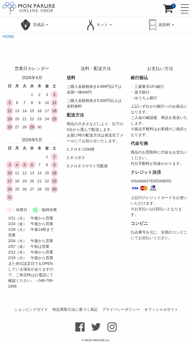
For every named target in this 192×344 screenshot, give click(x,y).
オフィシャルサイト (161, 309)
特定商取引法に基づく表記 (75, 309)
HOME (8, 36)
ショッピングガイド (31, 309)
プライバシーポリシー (121, 309)
